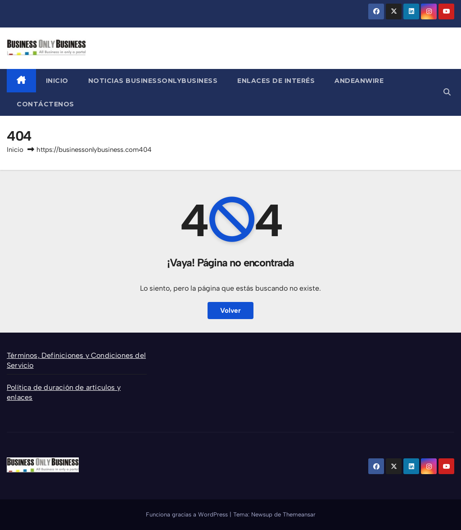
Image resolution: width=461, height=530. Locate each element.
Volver (230, 310)
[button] (447, 92)
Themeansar (299, 514)
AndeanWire (359, 81)
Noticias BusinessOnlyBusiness (153, 81)
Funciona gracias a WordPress (188, 514)
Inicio (57, 81)
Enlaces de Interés (276, 81)
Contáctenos (45, 104)
